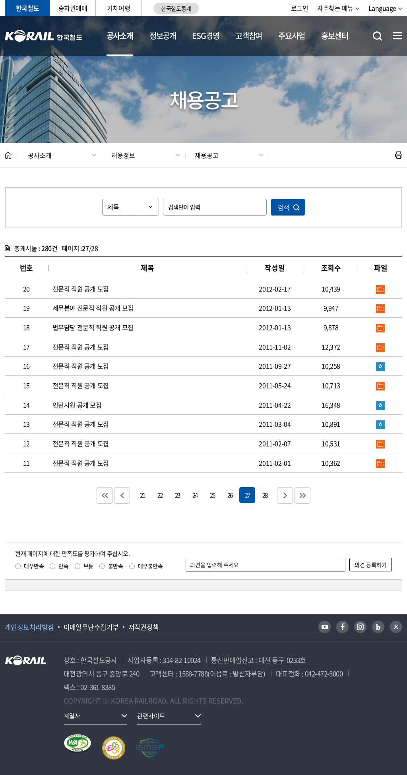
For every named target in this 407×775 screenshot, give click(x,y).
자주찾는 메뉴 (335, 8)
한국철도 (27, 8)
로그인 (299, 8)
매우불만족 (150, 566)
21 (142, 494)
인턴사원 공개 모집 (77, 405)
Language (382, 8)
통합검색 (377, 36)
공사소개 (120, 35)
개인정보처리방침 (29, 627)
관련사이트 (151, 715)
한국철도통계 (176, 8)
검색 (283, 207)
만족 (63, 566)
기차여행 (118, 8)
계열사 (72, 715)
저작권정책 (143, 627)
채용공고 (207, 155)
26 (229, 494)
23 (177, 494)
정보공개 (162, 35)
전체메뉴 (397, 35)
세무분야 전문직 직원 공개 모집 (93, 308)
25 (212, 494)
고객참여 (248, 35)
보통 (88, 566)
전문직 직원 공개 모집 (80, 288)
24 (194, 494)
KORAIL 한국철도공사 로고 (43, 36)
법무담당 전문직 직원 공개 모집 (93, 327)
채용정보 (123, 155)
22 (159, 494)
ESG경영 (205, 35)
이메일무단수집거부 (91, 627)
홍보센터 (334, 35)
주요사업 (291, 35)
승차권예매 (72, 8)
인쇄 (398, 155)
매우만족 (34, 566)
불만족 (115, 566)
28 (264, 494)
